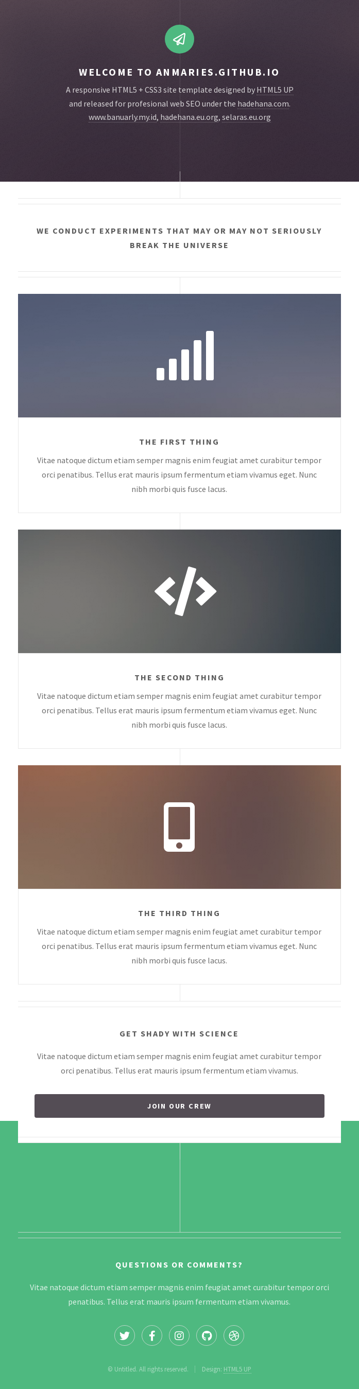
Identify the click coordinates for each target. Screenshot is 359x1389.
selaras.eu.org (246, 117)
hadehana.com (263, 103)
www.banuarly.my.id (123, 117)
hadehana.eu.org (189, 117)
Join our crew (179, 1106)
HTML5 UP (275, 89)
